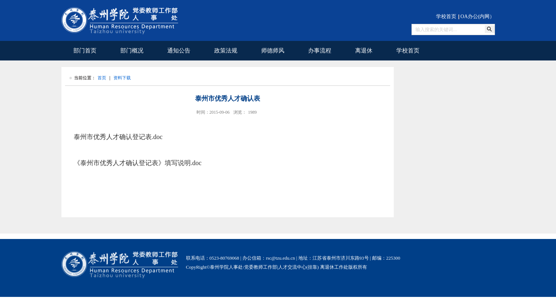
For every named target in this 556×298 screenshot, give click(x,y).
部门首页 (84, 50)
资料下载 (122, 77)
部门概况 (131, 50)
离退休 (363, 50)
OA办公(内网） (478, 16)
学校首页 (446, 16)
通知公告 (178, 50)
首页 (102, 77)
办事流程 (319, 50)
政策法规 (225, 50)
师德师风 (272, 50)
